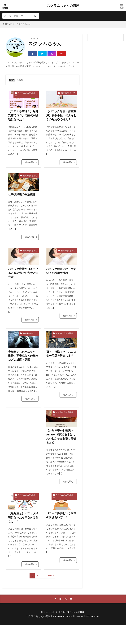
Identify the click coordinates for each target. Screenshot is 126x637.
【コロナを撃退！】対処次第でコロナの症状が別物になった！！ (22, 115)
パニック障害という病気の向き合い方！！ (60, 527)
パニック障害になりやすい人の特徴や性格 (60, 276)
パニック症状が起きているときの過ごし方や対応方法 (22, 278)
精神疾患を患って (68, 93)
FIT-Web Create (63, 628)
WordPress (94, 628)
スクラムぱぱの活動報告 (25, 94)
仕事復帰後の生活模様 (22, 199)
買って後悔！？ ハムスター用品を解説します (60, 361)
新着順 (12, 79)
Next (50, 587)
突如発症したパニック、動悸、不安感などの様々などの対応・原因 (22, 363)
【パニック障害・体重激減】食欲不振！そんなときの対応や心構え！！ (60, 118)
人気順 (21, 79)
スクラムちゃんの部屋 (63, 5)
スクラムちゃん (23, 24)
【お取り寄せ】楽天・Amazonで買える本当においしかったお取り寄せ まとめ (60, 447)
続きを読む (30, 162)
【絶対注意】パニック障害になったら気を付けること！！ (22, 529)
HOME (8, 24)
